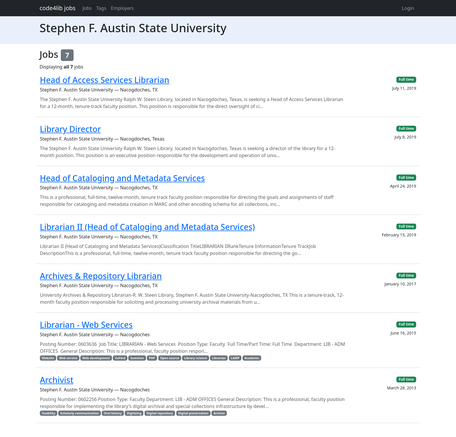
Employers (122, 8)
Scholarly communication (79, 413)
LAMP (235, 358)
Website (48, 358)
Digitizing (134, 413)
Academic (251, 358)
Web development (96, 358)
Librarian (219, 358)
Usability (48, 413)
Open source (169, 358)
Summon (137, 358)
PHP (152, 358)
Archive (219, 413)
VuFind (120, 358)
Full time (406, 79)
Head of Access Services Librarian (104, 79)
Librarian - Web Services (86, 324)
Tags (101, 8)
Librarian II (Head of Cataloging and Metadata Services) (147, 226)
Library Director (70, 128)
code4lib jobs (58, 8)
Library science (195, 358)
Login (408, 8)
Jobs (87, 8)
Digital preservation (193, 413)
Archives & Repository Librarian (101, 275)
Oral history (113, 413)
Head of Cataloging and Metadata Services (122, 178)
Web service (68, 358)
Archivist (56, 379)
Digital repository (160, 413)
